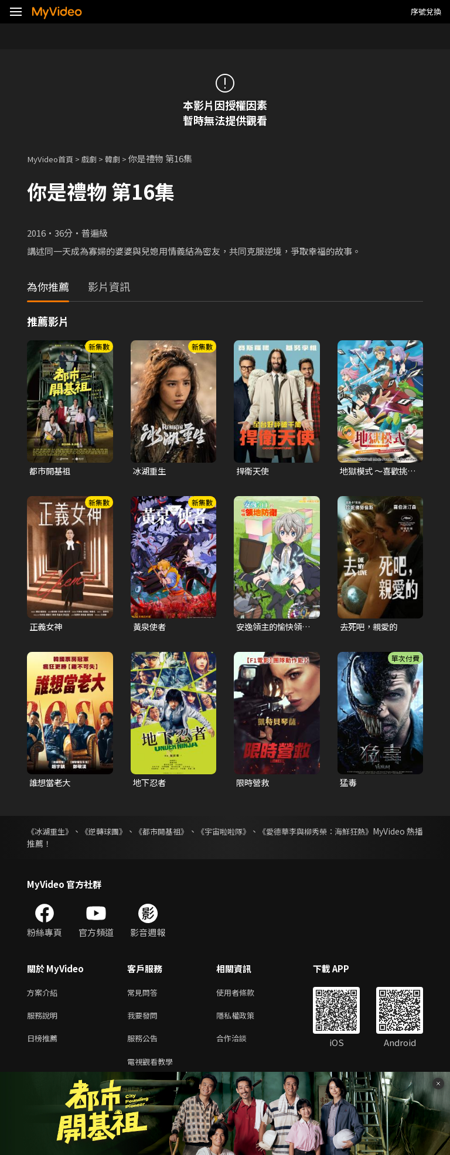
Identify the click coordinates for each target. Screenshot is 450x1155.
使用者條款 (245, 995)
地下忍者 (150, 784)
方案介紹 (44, 995)
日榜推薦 (44, 1044)
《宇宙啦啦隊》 (256, 833)
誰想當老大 (51, 784)
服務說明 (44, 1020)
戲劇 (97, 158)
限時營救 (253, 784)
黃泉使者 (150, 628)
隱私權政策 (245, 1020)
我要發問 (144, 1020)
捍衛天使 (253, 471)
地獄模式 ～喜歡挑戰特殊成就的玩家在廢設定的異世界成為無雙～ (376, 471)
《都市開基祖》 (184, 833)
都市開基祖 (51, 471)
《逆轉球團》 (116, 833)
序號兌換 (426, 11)
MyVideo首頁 (53, 158)
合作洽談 (240, 1044)
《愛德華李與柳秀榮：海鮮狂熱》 (361, 833)
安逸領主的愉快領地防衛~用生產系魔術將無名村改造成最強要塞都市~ (273, 628)
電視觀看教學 (153, 1069)
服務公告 (144, 1044)
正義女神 (46, 628)
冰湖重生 (150, 471)
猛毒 (348, 784)
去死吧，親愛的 (370, 628)
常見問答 (144, 995)
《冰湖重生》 (51, 833)
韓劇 (123, 158)
